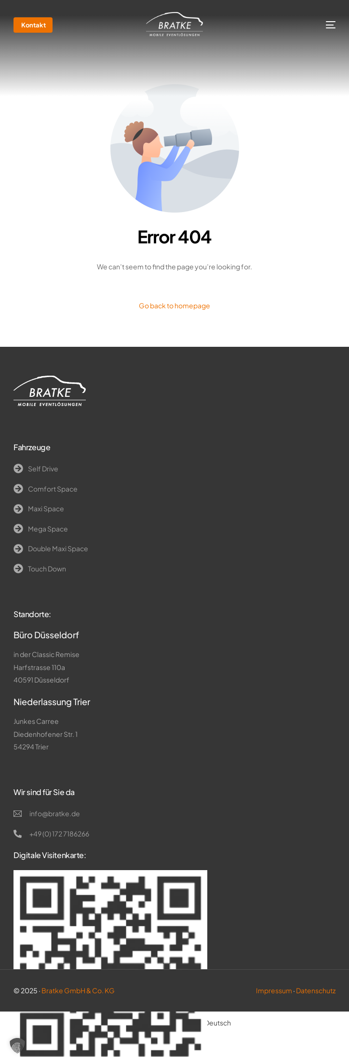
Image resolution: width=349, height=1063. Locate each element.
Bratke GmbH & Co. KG (78, 990)
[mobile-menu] (322, 25)
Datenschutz (316, 990)
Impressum (274, 990)
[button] (17, 1045)
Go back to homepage (174, 305)
